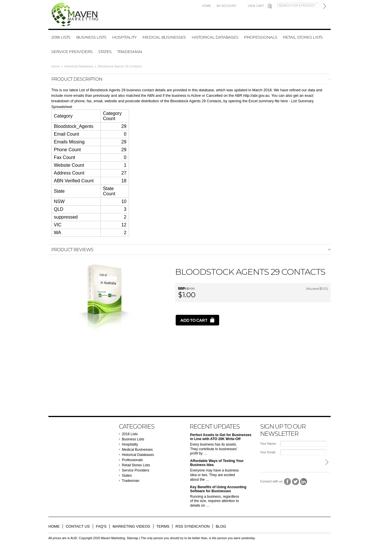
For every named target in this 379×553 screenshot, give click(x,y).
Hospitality (124, 37)
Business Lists (91, 37)
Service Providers (71, 51)
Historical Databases (215, 37)
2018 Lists (60, 37)
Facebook (287, 481)
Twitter (295, 481)
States (104, 51)
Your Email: (268, 452)
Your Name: (268, 443)
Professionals (260, 37)
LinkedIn (303, 481)
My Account (226, 5)
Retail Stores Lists (303, 37)
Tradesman (129, 51)
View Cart (256, 5)
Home (206, 5)
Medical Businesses (164, 37)
